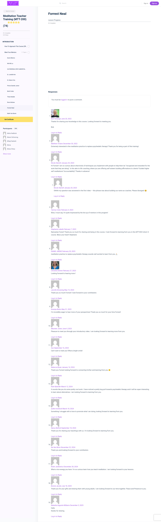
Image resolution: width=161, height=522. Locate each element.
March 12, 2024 (66, 387)
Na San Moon (56, 447)
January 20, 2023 (68, 163)
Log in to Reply (56, 133)
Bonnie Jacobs (56, 486)
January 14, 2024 (68, 367)
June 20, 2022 (66, 119)
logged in (64, 100)
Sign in (146, 3)
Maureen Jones (56, 329)
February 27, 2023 (69, 271)
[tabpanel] (99, 57)
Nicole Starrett (56, 163)
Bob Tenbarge (56, 119)
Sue (52, 348)
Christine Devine (57, 271)
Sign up (154, 3)
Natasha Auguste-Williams (60, 505)
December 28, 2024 (71, 467)
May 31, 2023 (66, 309)
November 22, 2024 (68, 447)
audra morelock (56, 409)
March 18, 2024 (68, 409)
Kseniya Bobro (56, 309)
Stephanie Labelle (57, 229)
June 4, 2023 (67, 329)
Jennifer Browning (57, 290)
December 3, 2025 (76, 505)
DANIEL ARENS (56, 251)
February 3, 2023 (67, 210)
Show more (7, 154)
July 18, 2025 (67, 486)
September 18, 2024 (68, 428)
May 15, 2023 (69, 290)
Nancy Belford (56, 428)
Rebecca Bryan (56, 367)
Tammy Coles (56, 210)
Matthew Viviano (57, 144)
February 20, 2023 (68, 251)
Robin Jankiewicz (57, 467)
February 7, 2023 (70, 229)
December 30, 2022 (70, 144)
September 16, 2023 (61, 348)
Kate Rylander (56, 387)
